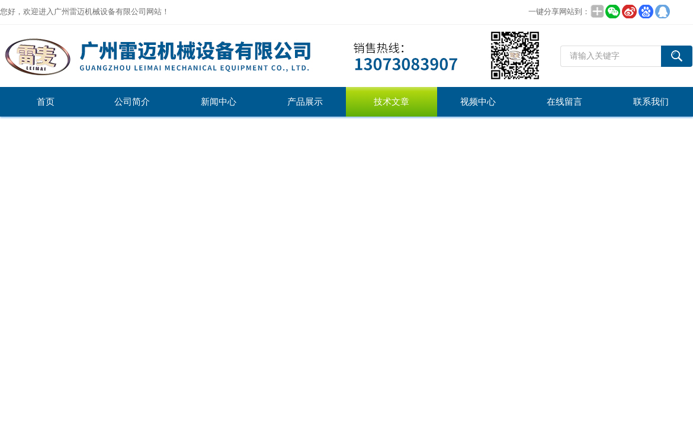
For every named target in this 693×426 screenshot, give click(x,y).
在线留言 (564, 101)
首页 (45, 101)
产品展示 (305, 101)
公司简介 (132, 101)
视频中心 (478, 101)
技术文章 (391, 101)
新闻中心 (218, 101)
